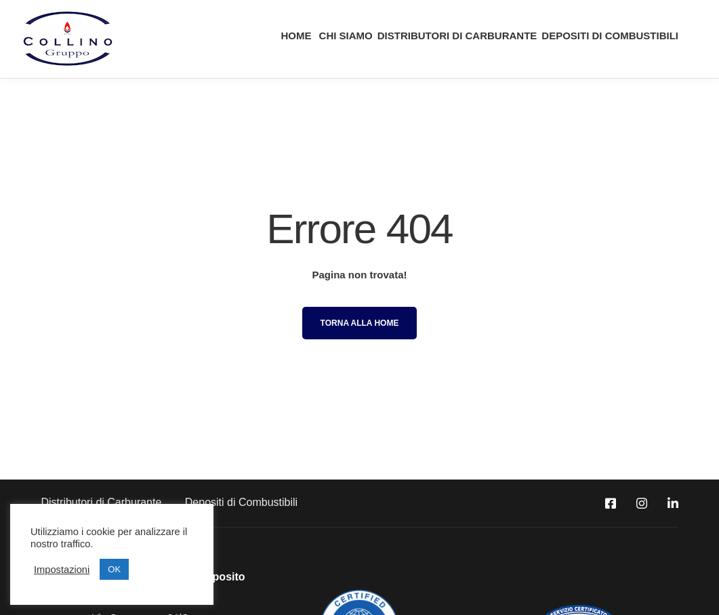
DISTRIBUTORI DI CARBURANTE (457, 35)
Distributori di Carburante (101, 502)
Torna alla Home (360, 323)
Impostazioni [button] (61, 569)
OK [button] (114, 569)
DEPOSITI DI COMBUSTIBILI (609, 35)
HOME (294, 35)
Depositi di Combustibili (241, 502)
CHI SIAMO (344, 35)
